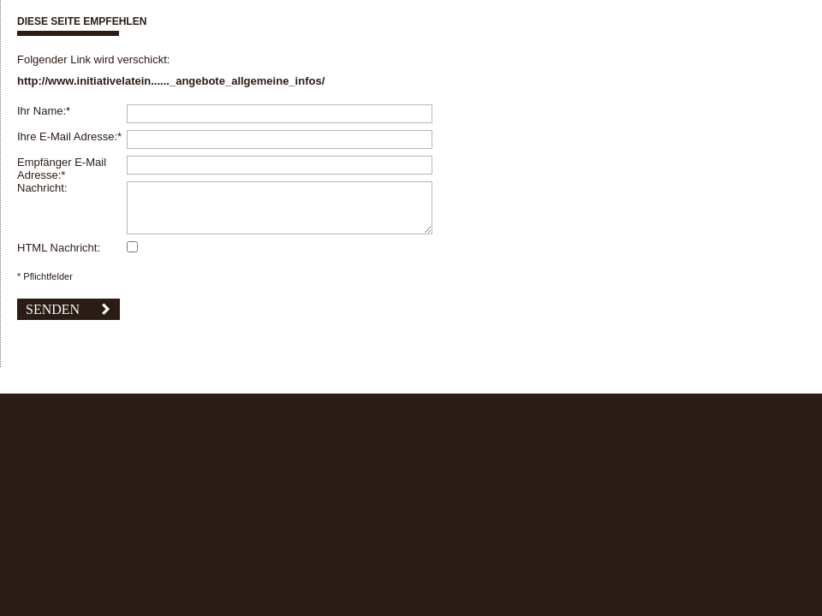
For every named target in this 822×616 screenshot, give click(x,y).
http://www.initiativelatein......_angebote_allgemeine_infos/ (171, 80)
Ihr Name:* (43, 110)
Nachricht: (42, 187)
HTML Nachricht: (58, 247)
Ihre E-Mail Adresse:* (69, 136)
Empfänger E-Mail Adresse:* (61, 168)
